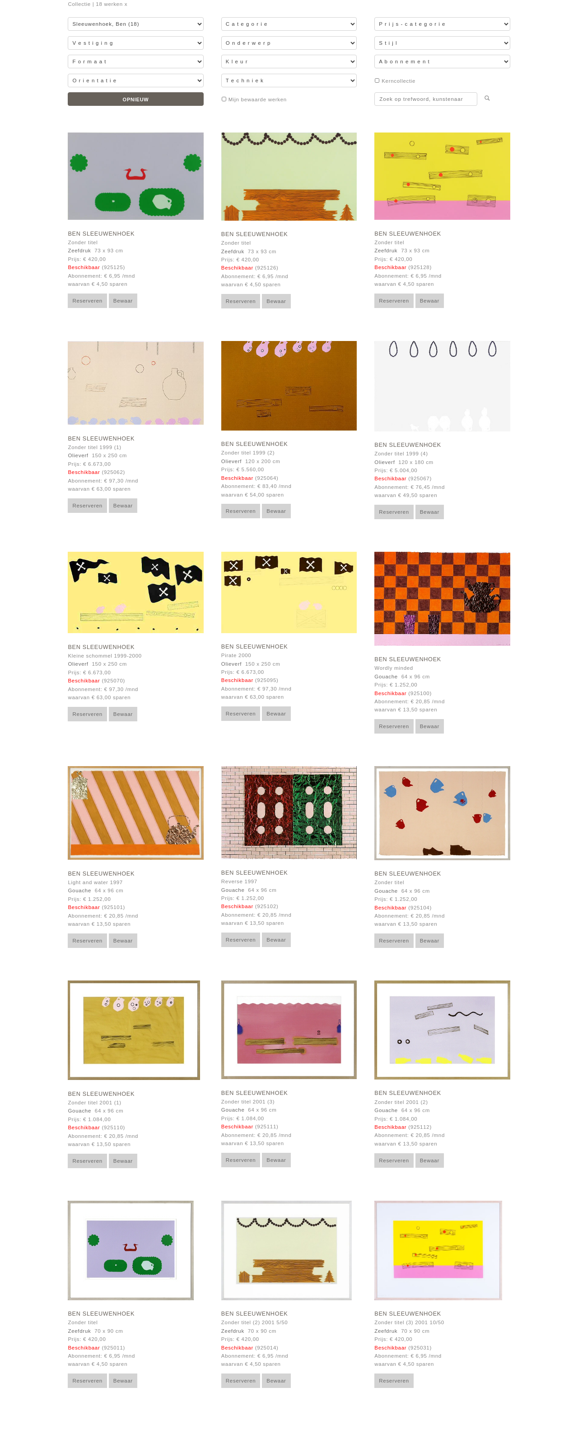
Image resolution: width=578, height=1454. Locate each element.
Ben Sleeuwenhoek (101, 234)
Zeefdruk (79, 250)
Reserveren (87, 300)
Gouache (386, 676)
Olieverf (78, 455)
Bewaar (123, 300)
